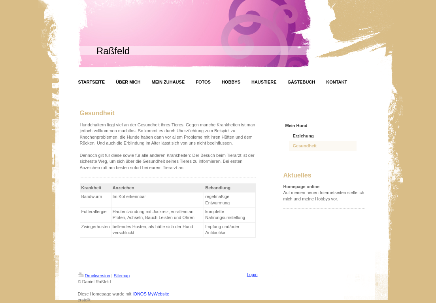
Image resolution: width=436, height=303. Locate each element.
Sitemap (122, 275)
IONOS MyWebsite (150, 294)
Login (252, 274)
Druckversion (94, 275)
